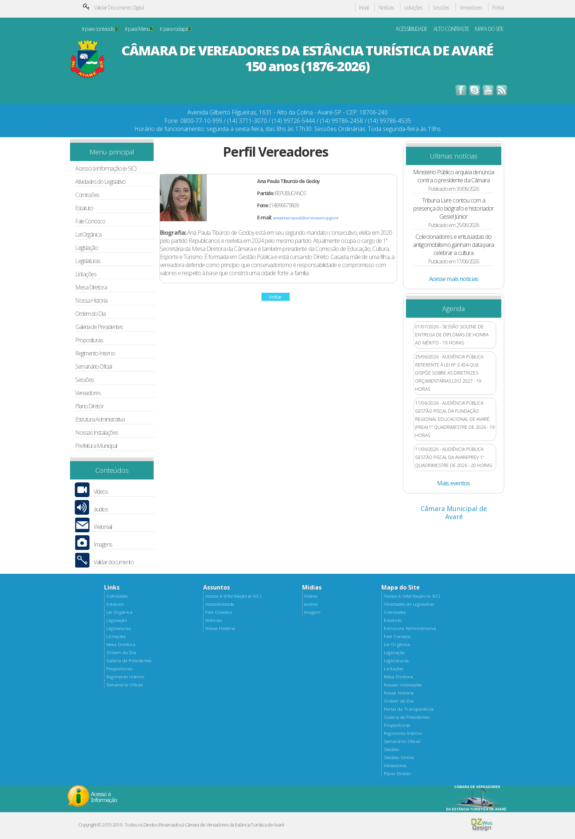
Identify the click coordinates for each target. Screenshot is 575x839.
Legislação (86, 247)
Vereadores (470, 8)
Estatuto (84, 208)
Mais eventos (453, 483)
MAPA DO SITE (489, 29)
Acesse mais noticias (453, 279)
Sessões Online (399, 757)
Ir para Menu (139, 29)
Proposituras (89, 340)
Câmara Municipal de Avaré (454, 512)
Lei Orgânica (88, 234)
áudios (101, 509)
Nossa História (91, 300)
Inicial (364, 8)
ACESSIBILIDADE (411, 29)
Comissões (87, 194)
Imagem (312, 612)
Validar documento (113, 562)
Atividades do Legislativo (100, 181)
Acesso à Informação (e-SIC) (105, 168)
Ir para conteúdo (100, 29)
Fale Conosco (90, 221)
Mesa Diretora (91, 287)
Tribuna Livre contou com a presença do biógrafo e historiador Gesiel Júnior (453, 208)
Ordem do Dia (90, 313)
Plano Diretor (89, 406)
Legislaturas (87, 261)
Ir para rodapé (175, 29)
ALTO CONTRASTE (451, 29)
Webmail (103, 527)
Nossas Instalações (96, 432)
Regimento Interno (95, 353)
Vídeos (101, 491)
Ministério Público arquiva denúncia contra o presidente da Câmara (453, 176)
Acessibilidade (219, 604)
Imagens (103, 544)
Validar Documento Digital (119, 7)
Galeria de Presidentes (99, 327)
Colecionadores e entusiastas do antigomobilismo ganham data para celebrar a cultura (453, 245)
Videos (310, 596)
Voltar (275, 296)
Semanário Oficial (93, 366)
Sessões (441, 8)
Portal (497, 8)
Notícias (386, 8)
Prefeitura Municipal (96, 445)
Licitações (413, 8)
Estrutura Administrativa (99, 419)
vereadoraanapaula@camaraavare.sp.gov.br (305, 217)
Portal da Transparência (408, 709)
